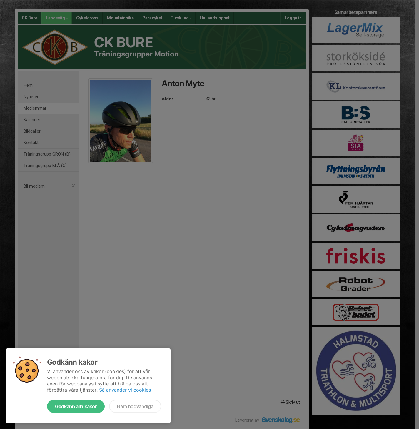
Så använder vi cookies (125, 390)
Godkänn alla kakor (76, 406)
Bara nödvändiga (135, 406)
